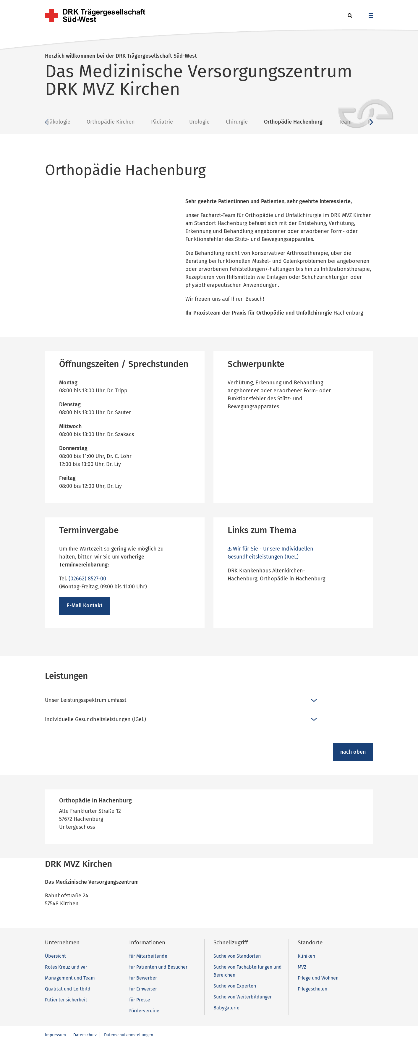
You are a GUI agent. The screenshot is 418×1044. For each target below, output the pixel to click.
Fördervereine (144, 1011)
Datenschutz (85, 1034)
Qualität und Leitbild (67, 989)
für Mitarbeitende (148, 956)
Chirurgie (281, 122)
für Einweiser (143, 989)
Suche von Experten (234, 986)
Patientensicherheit (66, 1000)
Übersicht (57, 122)
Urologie (244, 122)
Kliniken (306, 956)
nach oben (353, 752)
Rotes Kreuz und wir (66, 967)
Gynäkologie (100, 122)
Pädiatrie (206, 122)
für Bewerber (143, 978)
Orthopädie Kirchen (155, 122)
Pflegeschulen (312, 989)
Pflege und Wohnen (318, 978)
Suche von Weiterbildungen (243, 997)
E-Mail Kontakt (85, 605)
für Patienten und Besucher (158, 967)
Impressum (55, 1034)
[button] (349, 16)
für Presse (139, 1000)
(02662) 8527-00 (87, 578)
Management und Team (70, 978)
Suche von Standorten (237, 956)
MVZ (302, 967)
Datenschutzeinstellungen (128, 1034)
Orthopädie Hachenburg (337, 122)
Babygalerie (226, 1008)
